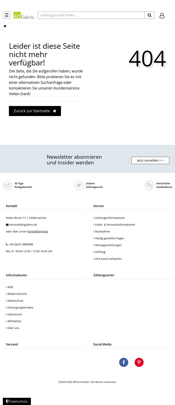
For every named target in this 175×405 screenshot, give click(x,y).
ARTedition (13, 321)
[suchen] (150, 15)
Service (98, 206)
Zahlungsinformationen (109, 218)
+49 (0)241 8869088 (21, 244)
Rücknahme (101, 231)
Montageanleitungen (107, 245)
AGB (9, 287)
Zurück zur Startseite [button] (35, 110)
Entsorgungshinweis (19, 307)
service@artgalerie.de (23, 224)
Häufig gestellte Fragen (108, 238)
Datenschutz (14, 300)
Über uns (12, 328)
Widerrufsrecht (16, 294)
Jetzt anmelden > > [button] (150, 160)
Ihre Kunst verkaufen (107, 259)
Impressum (14, 314)
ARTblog (99, 252)
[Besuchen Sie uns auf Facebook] (123, 363)
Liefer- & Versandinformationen (114, 224)
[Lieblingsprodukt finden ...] (91, 15)
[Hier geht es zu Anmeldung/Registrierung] (162, 15)
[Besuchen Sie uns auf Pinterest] (139, 363)
